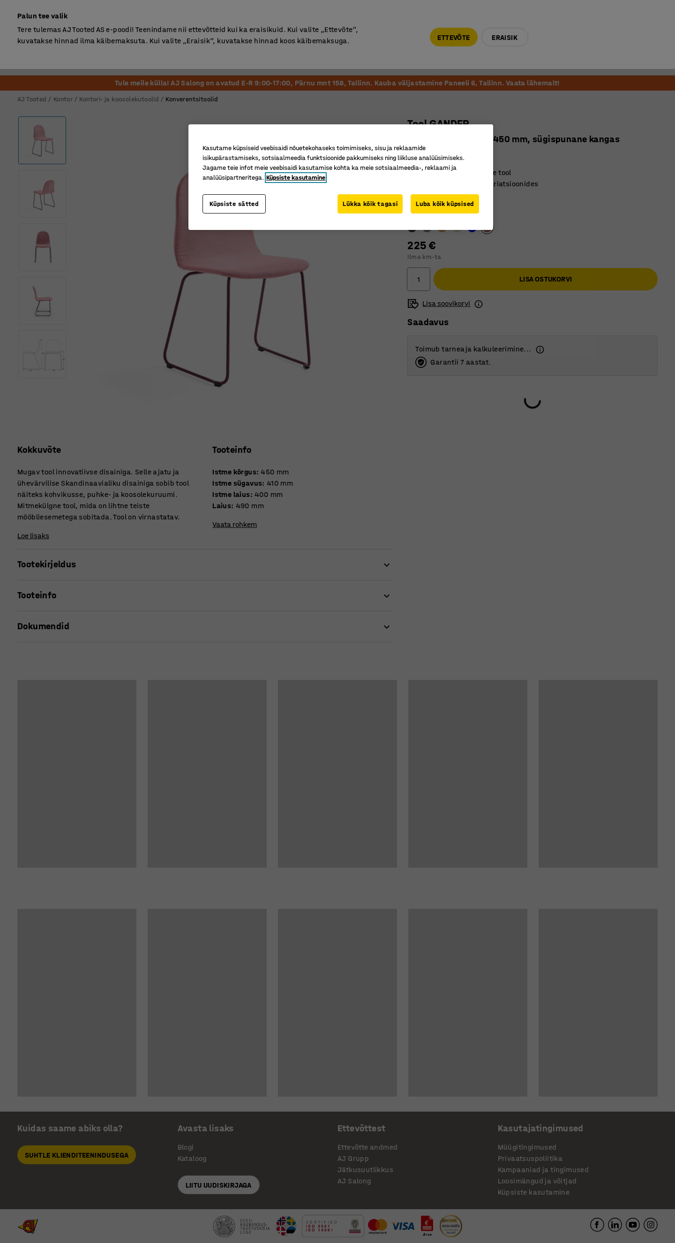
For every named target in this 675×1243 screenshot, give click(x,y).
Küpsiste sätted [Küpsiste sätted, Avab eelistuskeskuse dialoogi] (234, 204)
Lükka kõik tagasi (370, 204)
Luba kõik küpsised (445, 204)
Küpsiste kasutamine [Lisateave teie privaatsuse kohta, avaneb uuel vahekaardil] (295, 178)
